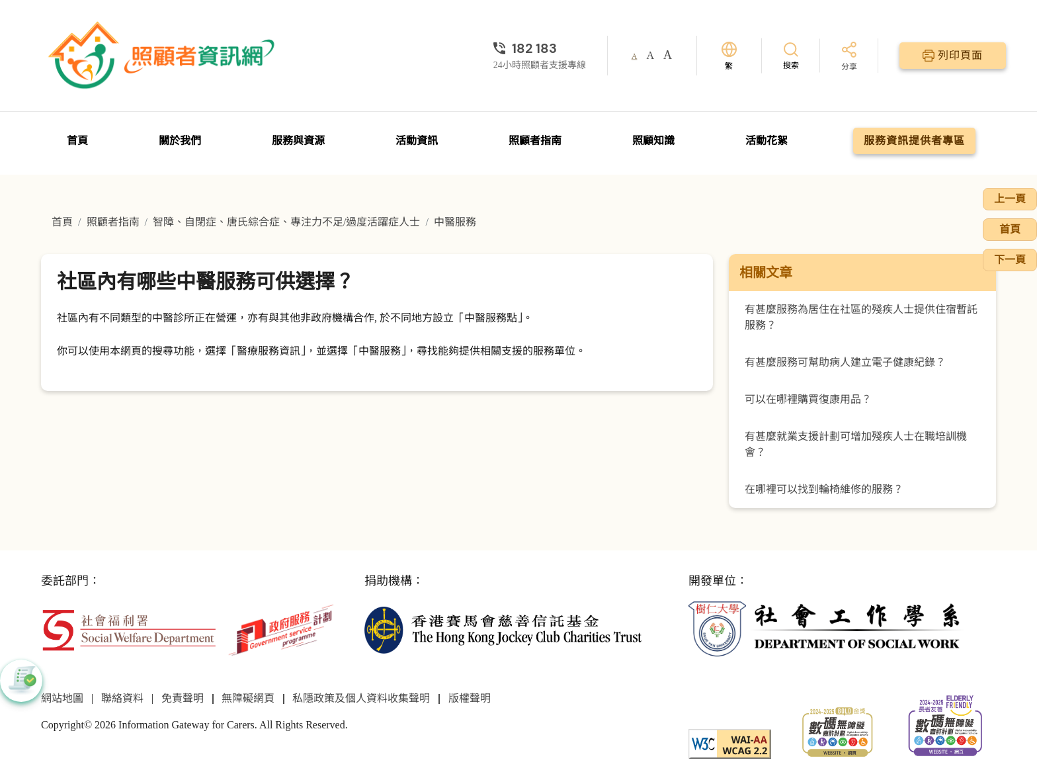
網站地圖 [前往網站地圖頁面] (62, 698)
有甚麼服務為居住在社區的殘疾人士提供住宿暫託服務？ (861, 317)
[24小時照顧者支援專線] (539, 48)
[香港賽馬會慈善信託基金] (503, 628)
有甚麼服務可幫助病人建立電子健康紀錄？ (845, 362)
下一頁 (1010, 259)
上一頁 (1010, 198)
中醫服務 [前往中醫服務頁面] (455, 222)
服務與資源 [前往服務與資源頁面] (298, 140)
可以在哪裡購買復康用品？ (808, 399)
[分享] (849, 57)
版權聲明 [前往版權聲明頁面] (469, 698)
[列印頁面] (952, 55)
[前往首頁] (163, 56)
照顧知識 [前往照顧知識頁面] (653, 140)
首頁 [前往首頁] (77, 140)
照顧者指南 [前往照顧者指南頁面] (535, 140)
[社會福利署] (128, 628)
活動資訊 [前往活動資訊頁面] (416, 140)
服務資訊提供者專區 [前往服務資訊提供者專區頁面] (914, 140)
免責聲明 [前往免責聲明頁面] (182, 698)
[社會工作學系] (827, 628)
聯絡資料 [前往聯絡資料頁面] (122, 698)
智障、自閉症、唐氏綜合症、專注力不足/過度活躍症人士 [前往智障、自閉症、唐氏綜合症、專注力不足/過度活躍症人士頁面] (286, 222)
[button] (21, 681)
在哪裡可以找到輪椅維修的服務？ (824, 489)
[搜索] (791, 55)
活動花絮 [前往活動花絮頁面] (766, 140)
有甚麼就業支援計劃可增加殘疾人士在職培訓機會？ (856, 444)
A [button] (635, 56)
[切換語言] (729, 55)
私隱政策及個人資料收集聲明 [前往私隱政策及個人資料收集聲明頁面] (361, 698)
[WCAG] (729, 742)
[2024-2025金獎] (837, 730)
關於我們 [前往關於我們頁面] (180, 140)
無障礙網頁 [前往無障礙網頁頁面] (248, 698)
